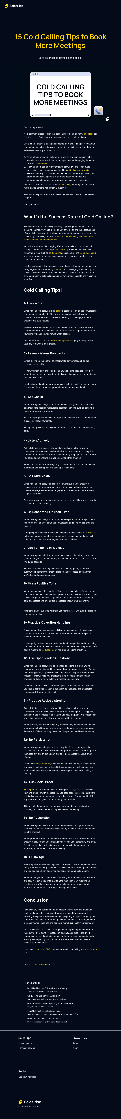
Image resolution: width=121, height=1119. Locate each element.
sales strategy (61, 249)
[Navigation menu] (4, 15)
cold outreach (41, 163)
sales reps (88, 134)
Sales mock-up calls (59, 340)
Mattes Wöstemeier (41, 965)
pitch (61, 269)
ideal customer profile (79, 170)
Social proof (29, 789)
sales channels (43, 764)
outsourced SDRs (43, 949)
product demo (47, 650)
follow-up (92, 533)
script (58, 311)
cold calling (65, 184)
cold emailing (55, 253)
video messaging (88, 253)
